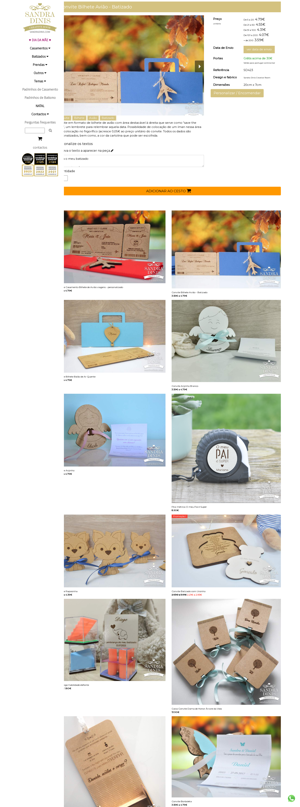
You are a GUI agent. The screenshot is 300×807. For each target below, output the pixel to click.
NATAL (40, 106)
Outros (40, 73)
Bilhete (90, 118)
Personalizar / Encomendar (240, 93)
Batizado (118, 118)
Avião (104, 118)
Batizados (40, 56)
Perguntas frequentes (40, 122)
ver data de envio (261, 49)
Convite (74, 118)
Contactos (40, 114)
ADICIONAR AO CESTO (174, 190)
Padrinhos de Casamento (40, 89)
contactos (40, 147)
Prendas (40, 64)
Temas (40, 81)
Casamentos (40, 48)
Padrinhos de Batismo (40, 97)
